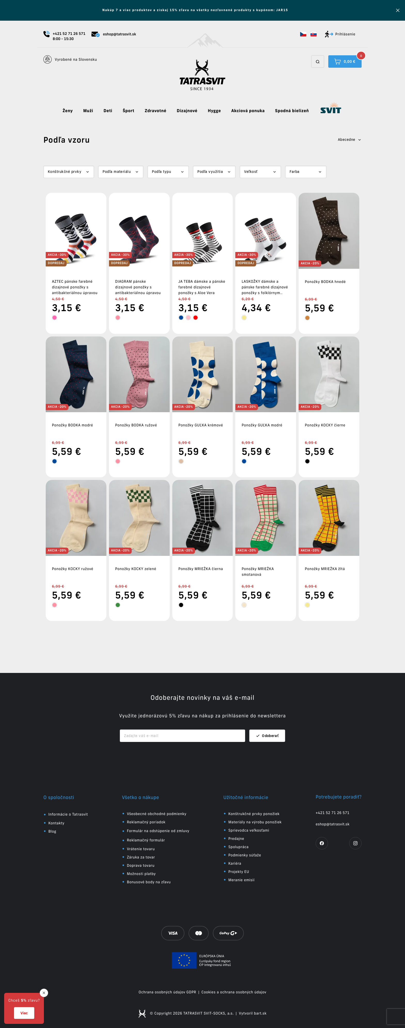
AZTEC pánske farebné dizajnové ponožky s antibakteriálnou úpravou (75, 287)
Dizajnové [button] (187, 110)
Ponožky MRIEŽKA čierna (200, 568)
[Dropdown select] (68, 172)
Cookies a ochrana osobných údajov (234, 992)
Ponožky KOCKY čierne (325, 425)
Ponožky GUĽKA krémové (200, 425)
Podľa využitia (210, 171)
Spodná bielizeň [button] (292, 110)
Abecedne (350, 139)
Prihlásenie (340, 34)
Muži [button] (88, 110)
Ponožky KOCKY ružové (72, 568)
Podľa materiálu (117, 171)
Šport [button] (128, 110)
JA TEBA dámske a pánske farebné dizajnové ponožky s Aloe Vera (201, 287)
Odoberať (267, 735)
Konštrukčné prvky (64, 171)
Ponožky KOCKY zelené (135, 568)
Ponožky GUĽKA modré (262, 425)
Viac (24, 1013)
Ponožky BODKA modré (72, 425)
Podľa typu (161, 171)
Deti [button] (108, 110)
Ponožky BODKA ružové (136, 425)
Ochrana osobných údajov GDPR (167, 992)
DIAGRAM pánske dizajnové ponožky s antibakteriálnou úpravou (138, 287)
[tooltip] (54, 317)
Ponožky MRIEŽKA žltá (325, 568)
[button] (303, 34)
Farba (294, 171)
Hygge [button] (214, 110)
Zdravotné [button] (155, 110)
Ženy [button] (68, 110)
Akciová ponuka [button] (248, 110)
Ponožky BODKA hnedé (325, 281)
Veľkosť (250, 171)
